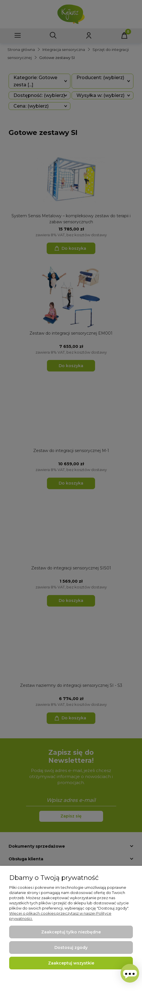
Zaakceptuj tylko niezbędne (71, 932)
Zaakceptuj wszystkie (71, 963)
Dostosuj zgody (71, 947)
